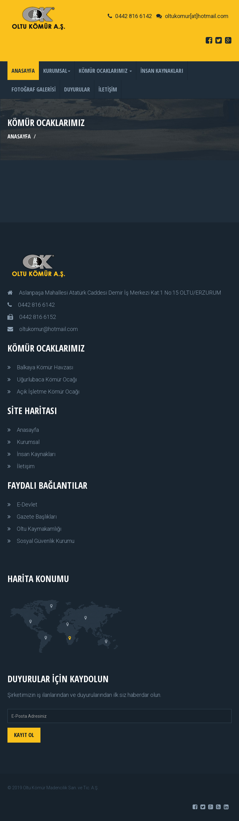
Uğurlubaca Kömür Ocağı (47, 379)
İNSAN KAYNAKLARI (161, 70)
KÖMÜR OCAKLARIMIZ (105, 70)
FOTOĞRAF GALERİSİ (34, 89)
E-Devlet (27, 504)
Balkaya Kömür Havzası (45, 367)
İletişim (26, 466)
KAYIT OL (24, 735)
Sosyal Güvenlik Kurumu (45, 541)
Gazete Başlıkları (37, 516)
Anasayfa (28, 430)
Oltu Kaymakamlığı (39, 528)
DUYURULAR (77, 89)
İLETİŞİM (107, 89)
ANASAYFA (23, 70)
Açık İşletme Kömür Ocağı (48, 391)
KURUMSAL (56, 70)
